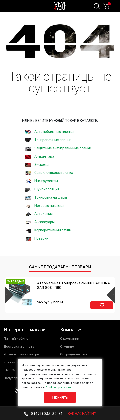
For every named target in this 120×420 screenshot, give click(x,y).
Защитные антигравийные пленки (58, 148)
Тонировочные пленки (48, 140)
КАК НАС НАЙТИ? (82, 414)
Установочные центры (21, 354)
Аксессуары (40, 222)
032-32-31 (43, 414)
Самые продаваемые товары (60, 267)
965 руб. (50, 302)
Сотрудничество (73, 354)
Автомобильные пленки (49, 132)
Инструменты (41, 181)
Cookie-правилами (59, 387)
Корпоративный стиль (48, 230)
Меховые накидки (44, 206)
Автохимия (39, 214)
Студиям (67, 346)
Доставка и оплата (19, 346)
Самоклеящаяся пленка (49, 173)
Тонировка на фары (46, 197)
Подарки (36, 238)
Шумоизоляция (42, 189)
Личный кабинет (17, 338)
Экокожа (37, 165)
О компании (69, 338)
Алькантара (39, 156)
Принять (60, 397)
